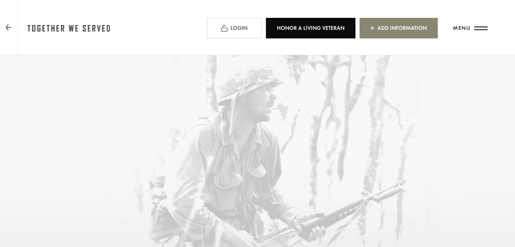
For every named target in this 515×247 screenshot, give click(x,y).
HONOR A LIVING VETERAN (310, 28)
